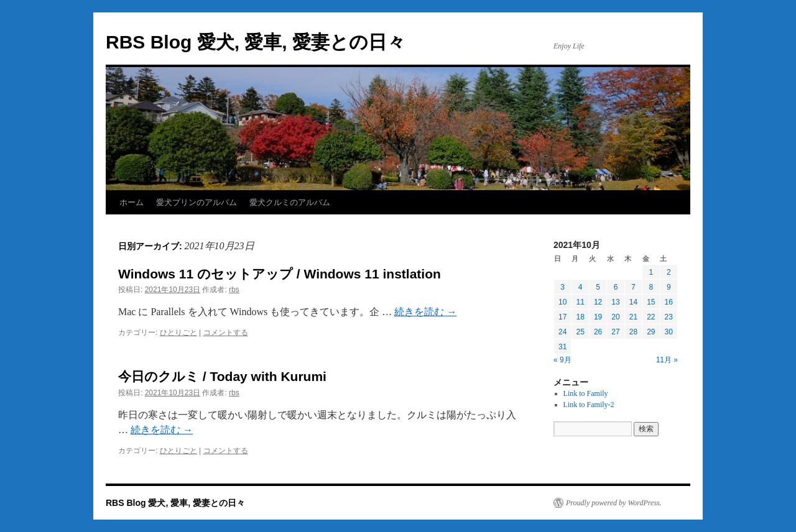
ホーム (131, 202)
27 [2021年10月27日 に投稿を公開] (615, 332)
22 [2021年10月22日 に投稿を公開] (651, 317)
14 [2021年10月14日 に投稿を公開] (633, 302)
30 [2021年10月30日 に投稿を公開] (669, 332)
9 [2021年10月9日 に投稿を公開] (669, 287)
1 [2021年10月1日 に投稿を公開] (651, 272)
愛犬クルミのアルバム (289, 202)
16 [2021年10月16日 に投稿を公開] (669, 302)
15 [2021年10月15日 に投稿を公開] (651, 302)
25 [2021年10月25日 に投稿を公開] (580, 332)
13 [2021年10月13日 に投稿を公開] (615, 302)
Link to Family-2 (588, 404)
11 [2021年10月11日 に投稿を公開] (580, 302)
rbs (234, 289)
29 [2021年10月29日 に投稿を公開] (651, 332)
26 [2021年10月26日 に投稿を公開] (598, 332)
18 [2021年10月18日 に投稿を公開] (580, 317)
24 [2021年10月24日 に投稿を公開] (562, 332)
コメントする (225, 332)
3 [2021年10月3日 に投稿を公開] (562, 287)
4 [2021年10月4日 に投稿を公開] (580, 287)
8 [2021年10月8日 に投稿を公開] (651, 287)
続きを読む (425, 311)
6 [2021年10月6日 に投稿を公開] (616, 287)
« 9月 (562, 359)
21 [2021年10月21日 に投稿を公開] (633, 317)
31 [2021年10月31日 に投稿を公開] (562, 346)
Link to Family (585, 393)
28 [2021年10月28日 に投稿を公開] (633, 332)
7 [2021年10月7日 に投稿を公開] (633, 287)
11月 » (667, 359)
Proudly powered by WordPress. (614, 502)
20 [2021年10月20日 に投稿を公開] (615, 317)
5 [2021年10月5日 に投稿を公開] (598, 287)
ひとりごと (178, 332)
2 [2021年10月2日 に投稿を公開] (669, 272)
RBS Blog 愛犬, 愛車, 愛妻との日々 (255, 42)
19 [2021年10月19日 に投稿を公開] (598, 317)
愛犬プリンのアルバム (196, 202)
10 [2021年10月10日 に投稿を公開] (562, 302)
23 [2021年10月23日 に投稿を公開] (669, 317)
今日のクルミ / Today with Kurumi (222, 376)
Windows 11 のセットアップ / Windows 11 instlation (279, 274)
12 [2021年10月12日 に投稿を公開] (598, 302)
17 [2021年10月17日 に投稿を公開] (562, 317)
